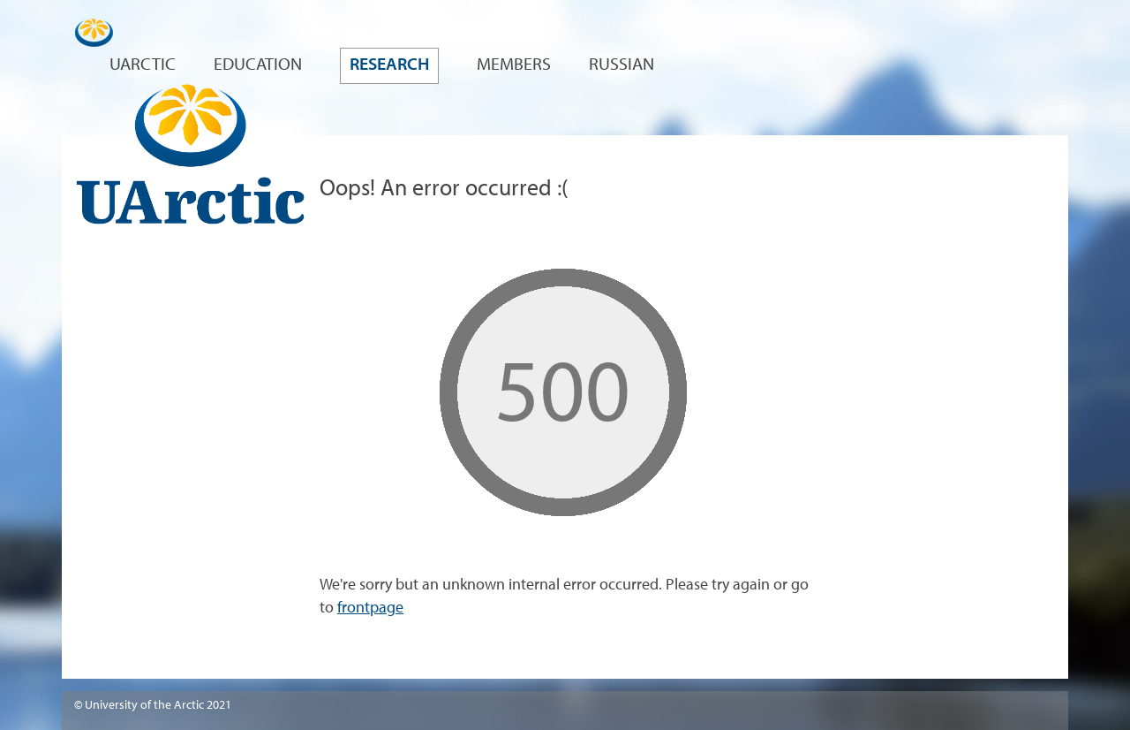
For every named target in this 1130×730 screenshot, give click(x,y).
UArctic (142, 65)
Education (258, 65)
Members (514, 65)
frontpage (370, 608)
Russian (621, 65)
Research (389, 65)
